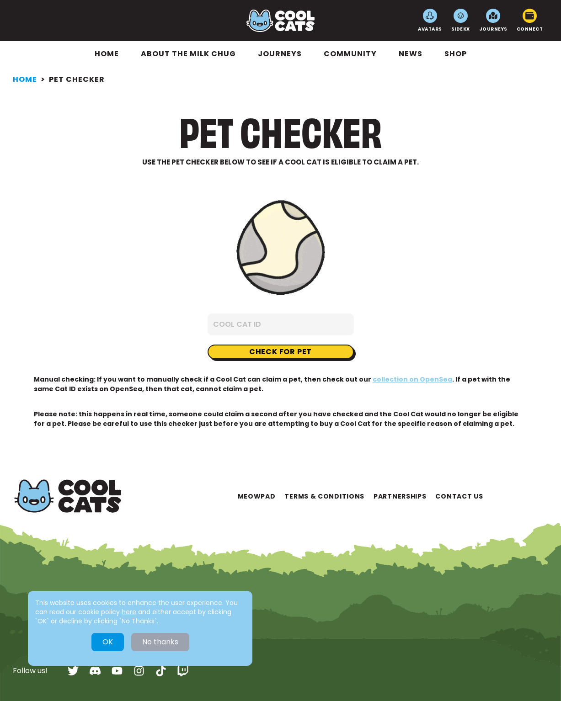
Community (350, 53)
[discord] (95, 671)
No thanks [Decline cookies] (160, 642)
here (129, 611)
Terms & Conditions (324, 496)
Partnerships (400, 496)
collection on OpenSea (412, 379)
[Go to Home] (280, 21)
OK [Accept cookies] (107, 642)
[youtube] (117, 671)
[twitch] (183, 671)
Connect (530, 20)
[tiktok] (161, 671)
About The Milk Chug (188, 53)
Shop (455, 53)
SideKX (460, 20)
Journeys (493, 20)
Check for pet (280, 351)
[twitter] (73, 671)
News (410, 53)
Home (107, 53)
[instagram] (139, 671)
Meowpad (257, 496)
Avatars (430, 20)
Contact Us (459, 496)
